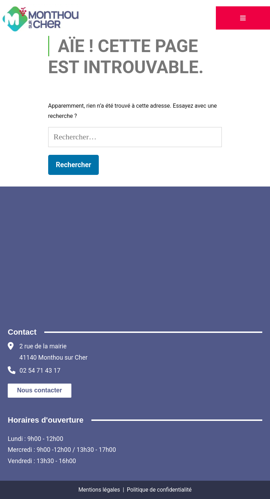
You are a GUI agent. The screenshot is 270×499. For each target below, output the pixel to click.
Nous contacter (39, 390)
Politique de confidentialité (159, 489)
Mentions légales (99, 489)
